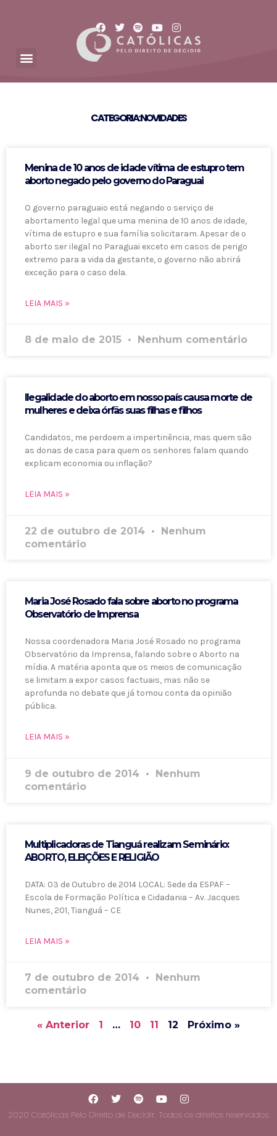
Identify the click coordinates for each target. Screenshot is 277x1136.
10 (135, 1025)
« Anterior (63, 1025)
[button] (26, 58)
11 (154, 1025)
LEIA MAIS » (47, 303)
